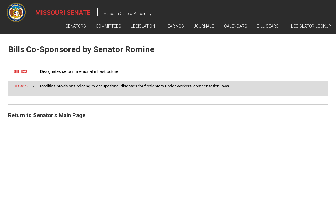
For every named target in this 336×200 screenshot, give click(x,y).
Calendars (235, 26)
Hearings (174, 26)
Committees (108, 26)
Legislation (143, 26)
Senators (75, 26)
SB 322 (21, 71)
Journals (204, 26)
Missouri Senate (63, 13)
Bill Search (269, 26)
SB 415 (21, 86)
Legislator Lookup (311, 26)
